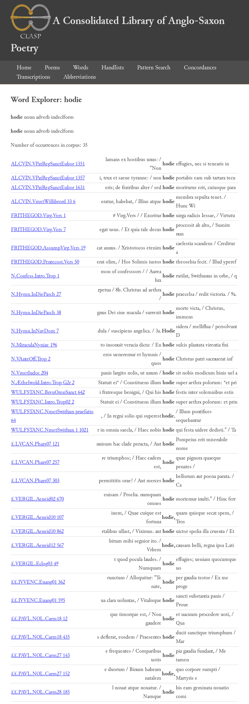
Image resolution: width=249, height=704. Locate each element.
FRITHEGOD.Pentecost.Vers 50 (45, 262)
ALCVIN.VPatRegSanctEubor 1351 (48, 164)
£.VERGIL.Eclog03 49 (34, 564)
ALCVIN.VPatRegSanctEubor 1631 (48, 187)
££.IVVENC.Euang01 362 (38, 582)
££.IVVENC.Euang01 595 (38, 600)
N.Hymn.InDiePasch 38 (36, 312)
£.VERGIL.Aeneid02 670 (37, 499)
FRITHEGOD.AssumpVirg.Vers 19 (48, 248)
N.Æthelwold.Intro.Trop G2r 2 (42, 383)
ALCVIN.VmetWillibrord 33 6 (43, 201)
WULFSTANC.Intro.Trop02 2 (42, 402)
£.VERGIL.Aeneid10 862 (37, 531)
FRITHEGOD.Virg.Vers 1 (38, 215)
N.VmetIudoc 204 (29, 373)
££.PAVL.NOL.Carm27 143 (40, 655)
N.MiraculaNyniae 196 (34, 345)
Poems (52, 67)
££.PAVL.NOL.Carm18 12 (39, 619)
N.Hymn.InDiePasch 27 (36, 294)
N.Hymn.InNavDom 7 (35, 331)
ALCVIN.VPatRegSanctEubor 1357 (48, 178)
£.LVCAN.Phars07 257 (35, 462)
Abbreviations (79, 77)
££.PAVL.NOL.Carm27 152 (40, 674)
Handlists (112, 67)
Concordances (200, 67)
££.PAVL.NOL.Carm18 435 (40, 637)
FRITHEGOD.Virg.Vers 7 (38, 229)
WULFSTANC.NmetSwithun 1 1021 (49, 430)
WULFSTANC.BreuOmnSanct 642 (48, 392)
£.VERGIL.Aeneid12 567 (37, 545)
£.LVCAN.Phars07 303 (35, 481)
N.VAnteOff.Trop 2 (30, 359)
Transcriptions (33, 77)
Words (80, 67)
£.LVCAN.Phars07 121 (35, 444)
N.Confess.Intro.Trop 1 (35, 276)
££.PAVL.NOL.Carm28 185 (40, 692)
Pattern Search (154, 67)
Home (24, 67)
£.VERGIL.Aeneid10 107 (37, 517)
